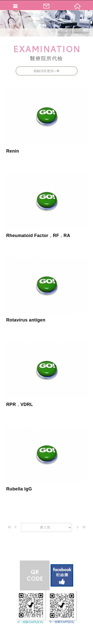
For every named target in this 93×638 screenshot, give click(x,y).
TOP (46, 634)
